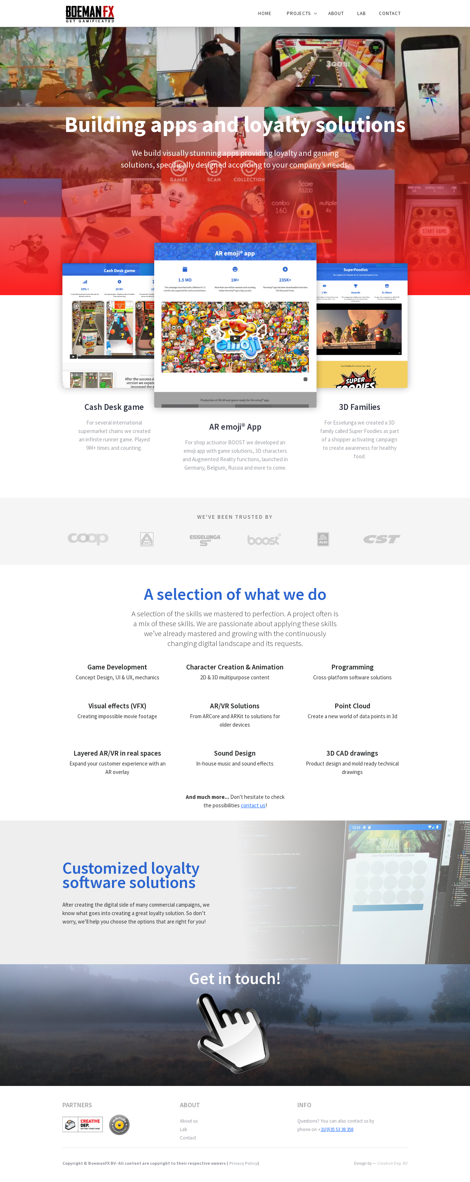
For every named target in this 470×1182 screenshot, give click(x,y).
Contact (390, 13)
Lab (183, 1129)
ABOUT (336, 13)
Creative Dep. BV (392, 1163)
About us (189, 1121)
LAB (361, 13)
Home (265, 13)
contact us (253, 805)
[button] (300, 13)
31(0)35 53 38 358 (337, 1129)
